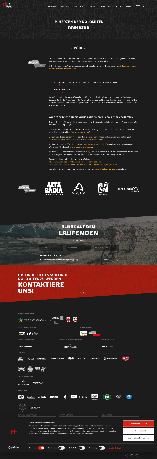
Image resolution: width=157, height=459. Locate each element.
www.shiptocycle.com (80, 132)
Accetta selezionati (138, 437)
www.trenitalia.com (95, 139)
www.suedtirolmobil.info (98, 144)
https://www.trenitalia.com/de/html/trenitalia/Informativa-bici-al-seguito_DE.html (83, 164)
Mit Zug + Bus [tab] (59, 82)
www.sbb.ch (78, 139)
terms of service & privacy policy (65, 259)
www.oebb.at (66, 139)
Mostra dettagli (115, 455)
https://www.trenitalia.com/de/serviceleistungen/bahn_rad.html (75, 162)
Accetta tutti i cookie (139, 430)
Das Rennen (44, 6)
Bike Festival (56, 6)
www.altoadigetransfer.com (80, 147)
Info (120, 6)
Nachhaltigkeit (97, 6)
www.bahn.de (54, 139)
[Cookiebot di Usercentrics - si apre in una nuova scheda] (14, 454)
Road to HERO (70, 6)
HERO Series (84, 6)
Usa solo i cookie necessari (138, 445)
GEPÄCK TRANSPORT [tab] (62, 89)
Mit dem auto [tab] (74, 82)
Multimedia (111, 6)
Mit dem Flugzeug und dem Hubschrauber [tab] (100, 82)
